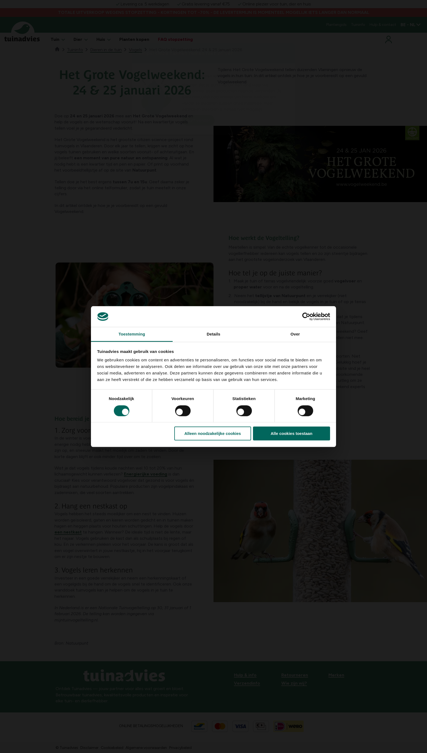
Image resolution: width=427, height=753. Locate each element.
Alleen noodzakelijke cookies (212, 433)
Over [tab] (295, 334)
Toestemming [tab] (131, 334)
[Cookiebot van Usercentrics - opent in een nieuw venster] (306, 316)
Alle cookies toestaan (291, 433)
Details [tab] (213, 334)
